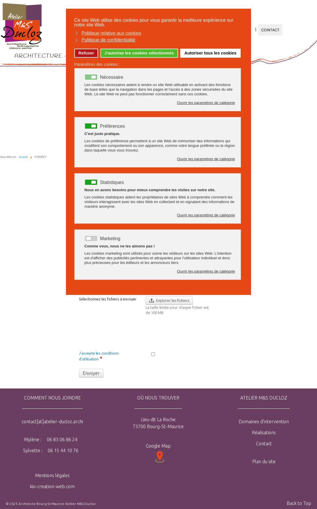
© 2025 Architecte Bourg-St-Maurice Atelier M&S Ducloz (50, 504)
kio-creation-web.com (52, 486)
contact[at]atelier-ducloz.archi (52, 421)
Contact (264, 443)
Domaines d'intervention (264, 421)
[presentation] (189, 332)
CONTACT (270, 29)
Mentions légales (52, 475)
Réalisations (264, 432)
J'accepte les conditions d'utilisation (99, 356)
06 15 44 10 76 (62, 450)
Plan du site (264, 461)
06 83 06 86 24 (62, 439)
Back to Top (299, 503)
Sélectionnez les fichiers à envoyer (108, 299)
